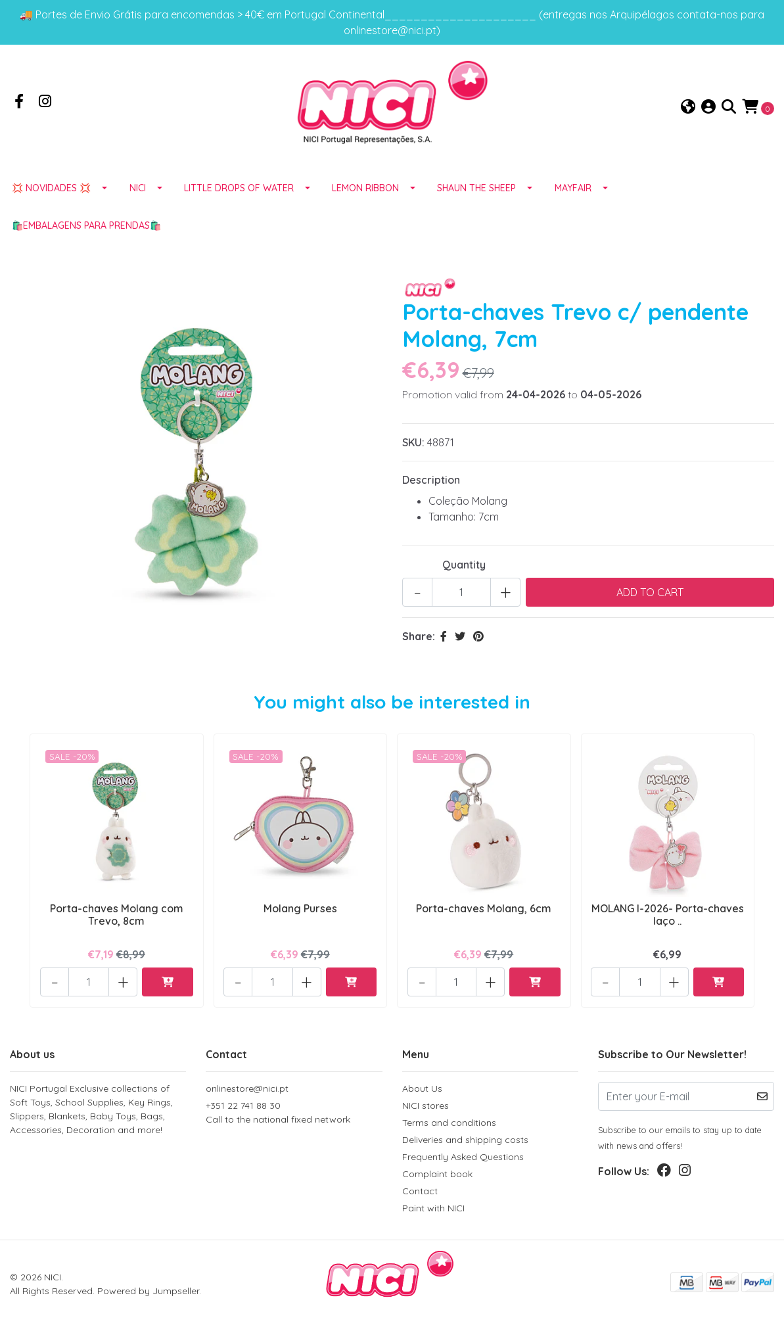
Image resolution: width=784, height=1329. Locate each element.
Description (431, 484)
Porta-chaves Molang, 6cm (483, 912)
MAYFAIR (573, 192)
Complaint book (437, 1174)
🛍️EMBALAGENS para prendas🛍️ (86, 230)
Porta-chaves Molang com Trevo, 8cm (116, 918)
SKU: (413, 447)
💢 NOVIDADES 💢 (51, 192)
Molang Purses (300, 912)
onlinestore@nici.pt (247, 1088)
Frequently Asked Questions (463, 1157)
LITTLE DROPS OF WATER (239, 192)
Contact (420, 1191)
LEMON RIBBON (365, 192)
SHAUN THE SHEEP (476, 192)
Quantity (464, 569)
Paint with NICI (433, 1208)
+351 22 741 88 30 (294, 1113)
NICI (137, 192)
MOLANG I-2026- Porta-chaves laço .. (667, 918)
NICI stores (425, 1105)
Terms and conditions (449, 1123)
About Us (422, 1088)
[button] (688, 109)
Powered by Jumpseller (148, 1291)
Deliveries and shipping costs (465, 1140)
